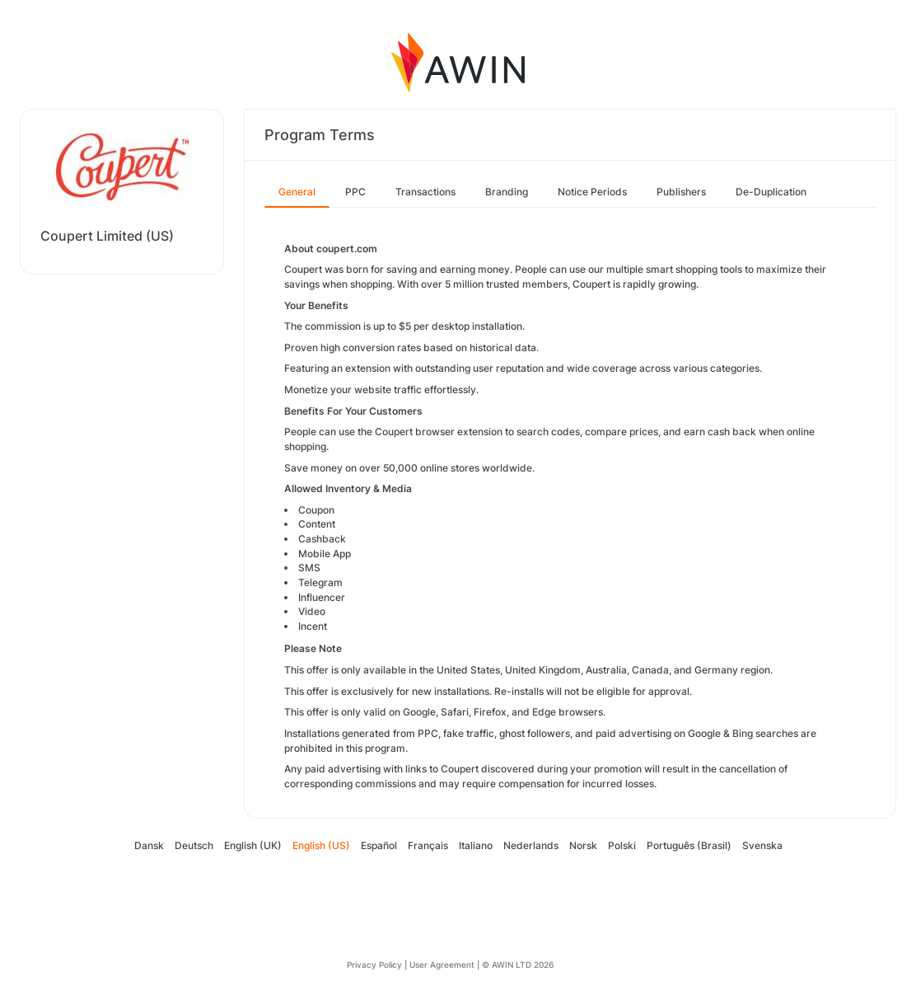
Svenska (762, 845)
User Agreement (441, 964)
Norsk (583, 845)
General (296, 191)
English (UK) (253, 845)
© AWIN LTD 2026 (518, 964)
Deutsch (194, 845)
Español (379, 845)
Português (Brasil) (689, 845)
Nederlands (530, 845)
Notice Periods (592, 191)
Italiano (476, 845)
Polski (622, 845)
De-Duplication (771, 191)
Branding (506, 191)
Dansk (149, 845)
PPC (355, 191)
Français (428, 845)
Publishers (681, 191)
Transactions (425, 191)
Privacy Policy (374, 964)
